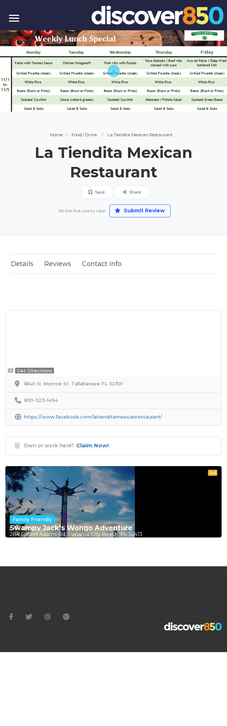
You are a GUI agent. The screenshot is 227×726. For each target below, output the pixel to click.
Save (97, 192)
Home (56, 134)
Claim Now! (92, 445)
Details (22, 264)
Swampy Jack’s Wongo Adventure (71, 528)
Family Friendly (32, 519)
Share (132, 192)
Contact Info (102, 264)
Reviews (57, 264)
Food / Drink (84, 134)
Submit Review (140, 210)
